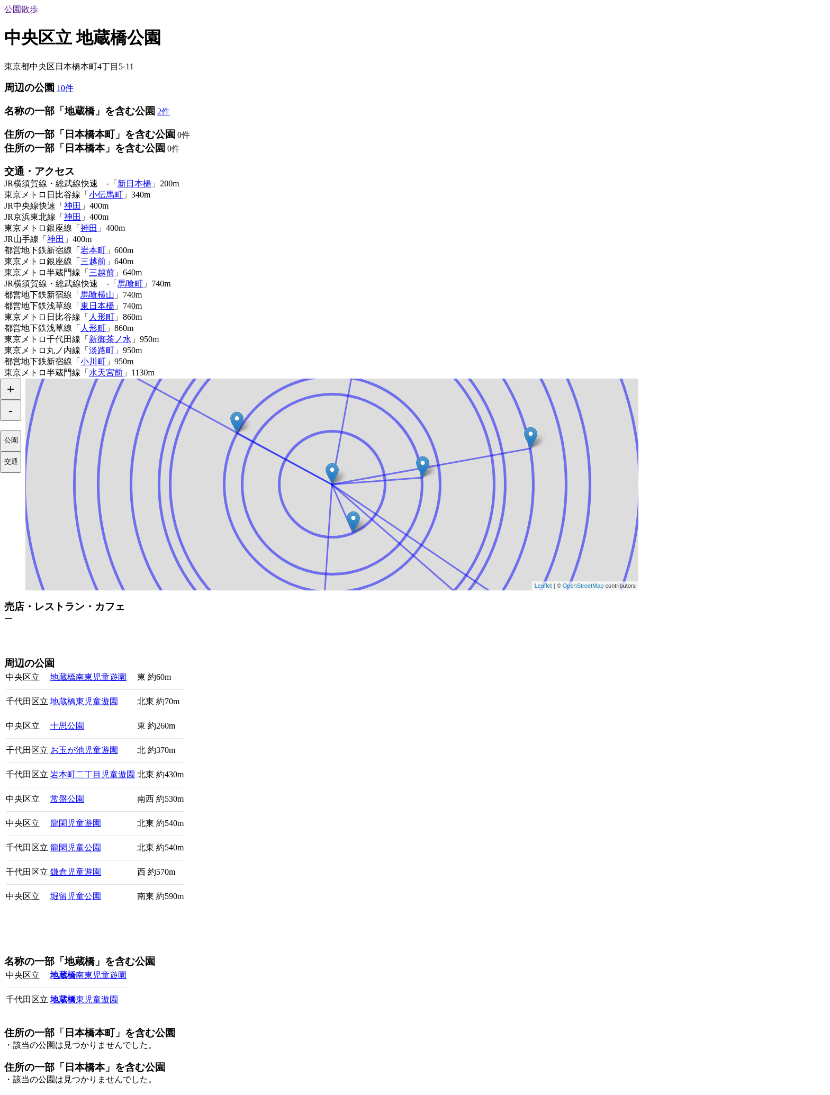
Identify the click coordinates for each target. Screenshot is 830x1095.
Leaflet (543, 585)
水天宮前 (106, 372)
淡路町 (101, 350)
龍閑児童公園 (75, 847)
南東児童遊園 (88, 975)
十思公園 (67, 725)
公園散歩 (21, 9)
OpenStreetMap (583, 585)
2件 (163, 111)
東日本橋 (97, 305)
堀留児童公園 (75, 896)
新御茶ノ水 (110, 339)
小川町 (93, 361)
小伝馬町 (106, 194)
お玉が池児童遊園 (84, 750)
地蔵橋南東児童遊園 (88, 676)
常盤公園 (67, 798)
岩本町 (93, 250)
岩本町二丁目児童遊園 (92, 774)
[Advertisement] (128, 641)
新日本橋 (134, 183)
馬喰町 (130, 283)
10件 (65, 88)
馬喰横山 (97, 294)
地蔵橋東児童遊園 (84, 701)
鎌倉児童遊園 (75, 871)
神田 (72, 205)
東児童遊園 (84, 999)
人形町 (101, 316)
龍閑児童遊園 (75, 823)
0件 (183, 134)
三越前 (93, 261)
